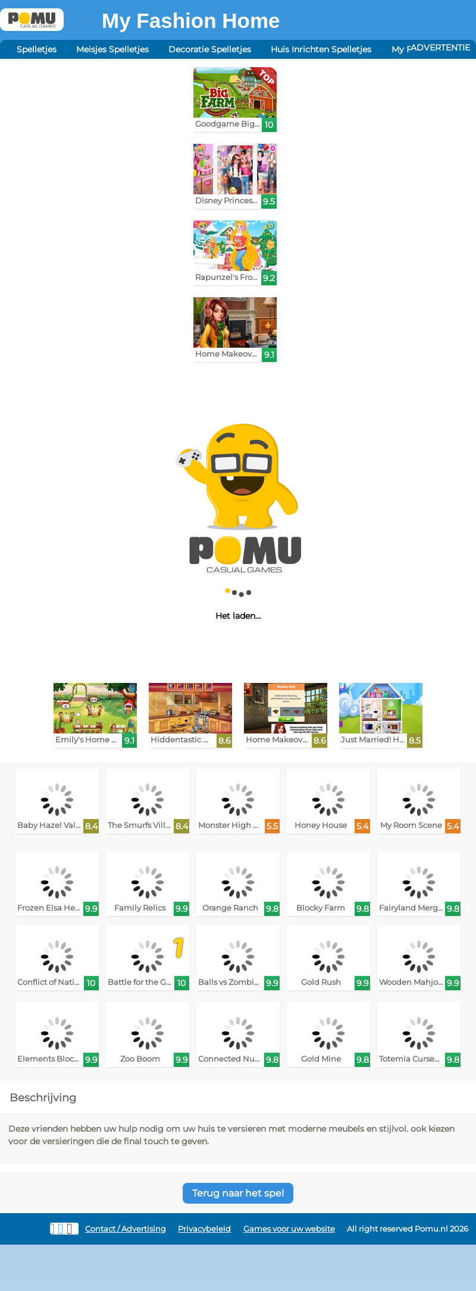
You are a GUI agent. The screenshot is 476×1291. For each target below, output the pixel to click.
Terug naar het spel (238, 1193)
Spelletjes (37, 49)
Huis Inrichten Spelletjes (321, 49)
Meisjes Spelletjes (112, 49)
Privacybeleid (204, 1228)
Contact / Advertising (125, 1228)
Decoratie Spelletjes (209, 49)
